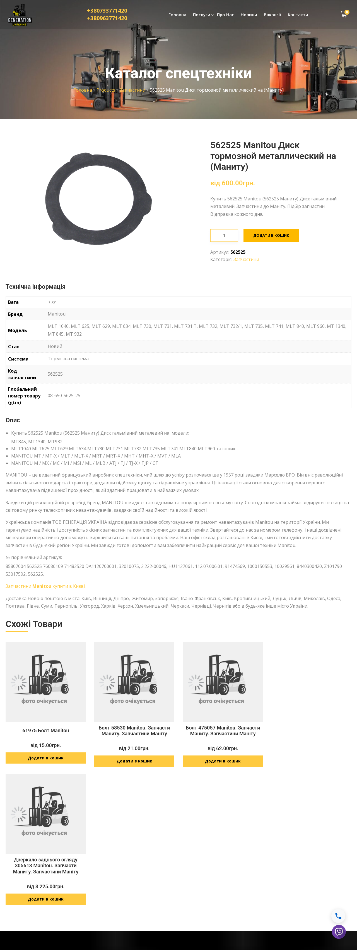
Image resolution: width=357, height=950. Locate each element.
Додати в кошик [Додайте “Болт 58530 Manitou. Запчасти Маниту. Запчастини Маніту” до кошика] (134, 764)
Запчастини (132, 90)
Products (106, 90)
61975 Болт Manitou (45, 733)
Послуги (201, 15)
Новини (249, 15)
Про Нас (225, 15)
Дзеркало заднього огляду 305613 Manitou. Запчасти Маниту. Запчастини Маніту (311, 733)
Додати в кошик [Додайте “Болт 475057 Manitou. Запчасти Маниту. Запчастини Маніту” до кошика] (223, 764)
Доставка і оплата (295, 852)
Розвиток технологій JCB (132, 891)
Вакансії (272, 15)
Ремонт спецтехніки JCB (131, 852)
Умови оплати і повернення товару (311, 882)
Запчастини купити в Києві (45, 586)
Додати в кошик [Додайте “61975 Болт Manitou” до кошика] (46, 761)
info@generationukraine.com (220, 896)
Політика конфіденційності (303, 862)
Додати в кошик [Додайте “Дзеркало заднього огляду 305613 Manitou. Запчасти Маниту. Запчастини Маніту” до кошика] (311, 767)
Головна (177, 15)
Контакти (298, 15)
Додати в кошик (271, 235)
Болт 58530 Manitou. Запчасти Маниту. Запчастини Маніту (134, 734)
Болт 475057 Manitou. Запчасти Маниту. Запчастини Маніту (223, 734)
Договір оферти (293, 872)
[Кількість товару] (224, 235)
